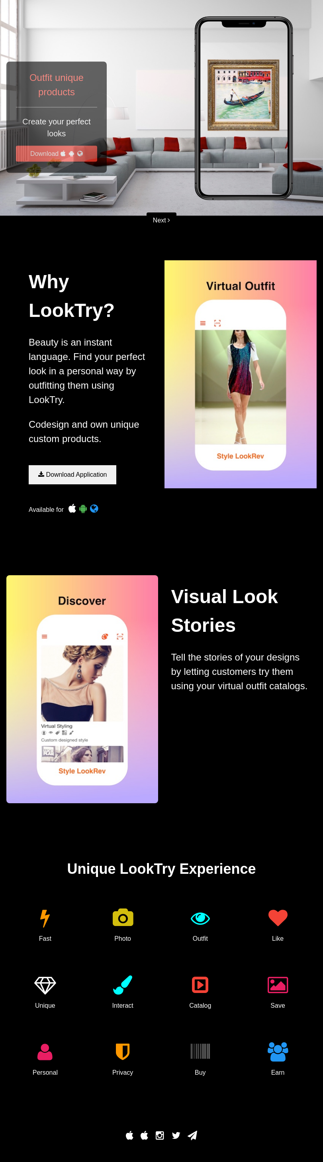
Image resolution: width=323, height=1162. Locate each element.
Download (56, 153)
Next (161, 220)
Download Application (72, 474)
